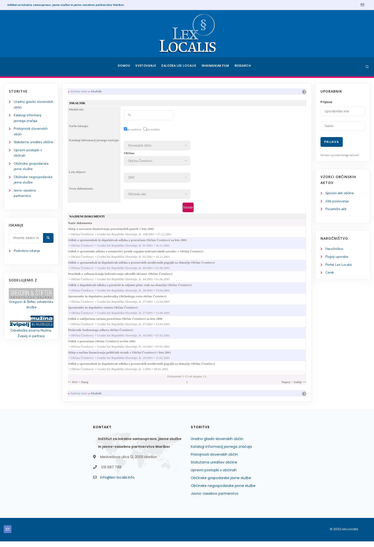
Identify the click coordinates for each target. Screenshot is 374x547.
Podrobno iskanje (27, 259)
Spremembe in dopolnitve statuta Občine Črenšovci (108, 311)
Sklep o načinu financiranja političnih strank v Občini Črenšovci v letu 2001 (125, 357)
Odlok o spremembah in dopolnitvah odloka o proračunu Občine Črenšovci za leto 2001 (133, 241)
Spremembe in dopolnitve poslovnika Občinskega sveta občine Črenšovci (123, 299)
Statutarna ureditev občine (214, 467)
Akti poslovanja (337, 201)
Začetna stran (79, 91)
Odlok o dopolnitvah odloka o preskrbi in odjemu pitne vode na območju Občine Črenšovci (135, 288)
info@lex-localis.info (117, 483)
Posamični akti (336, 209)
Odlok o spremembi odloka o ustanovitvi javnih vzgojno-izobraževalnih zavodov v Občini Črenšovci (141, 253)
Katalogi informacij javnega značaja (221, 452)
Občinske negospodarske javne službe (223, 491)
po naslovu (135, 130)
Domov (123, 67)
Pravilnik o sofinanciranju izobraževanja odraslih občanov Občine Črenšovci (126, 276)
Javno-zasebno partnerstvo (214, 499)
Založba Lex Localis (179, 67)
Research (243, 67)
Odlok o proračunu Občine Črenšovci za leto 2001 (107, 346)
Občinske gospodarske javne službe (221, 483)
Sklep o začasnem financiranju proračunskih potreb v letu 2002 (116, 230)
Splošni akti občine (339, 193)
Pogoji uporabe (337, 257)
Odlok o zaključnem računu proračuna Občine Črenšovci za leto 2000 (121, 322)
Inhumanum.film (216, 67)
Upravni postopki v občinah (214, 475)
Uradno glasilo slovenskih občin (217, 444)
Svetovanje (146, 67)
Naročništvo (334, 249)
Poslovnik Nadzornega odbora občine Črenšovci (106, 334)
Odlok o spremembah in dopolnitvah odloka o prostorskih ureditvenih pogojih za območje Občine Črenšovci (147, 265)
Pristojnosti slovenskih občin (214, 460)
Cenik (329, 273)
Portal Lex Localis (339, 265)
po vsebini (154, 130)
